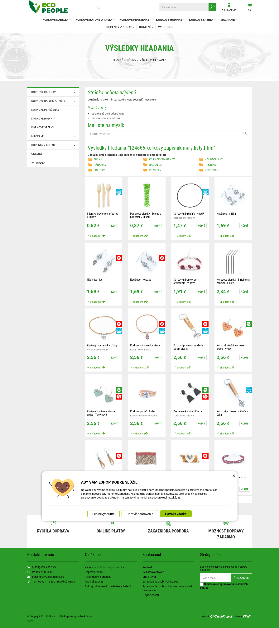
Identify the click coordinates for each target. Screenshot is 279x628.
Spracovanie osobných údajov (160, 581)
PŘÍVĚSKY (155, 170)
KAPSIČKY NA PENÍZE (162, 159)
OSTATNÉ (146, 27)
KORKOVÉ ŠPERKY (202, 19)
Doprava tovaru (94, 572)
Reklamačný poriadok (98, 577)
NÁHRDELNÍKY (214, 159)
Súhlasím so (224, 586)
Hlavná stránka (124, 60)
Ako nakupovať (94, 581)
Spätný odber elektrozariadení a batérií (108, 586)
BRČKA (98, 159)
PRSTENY (210, 164)
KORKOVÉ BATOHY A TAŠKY (95, 19)
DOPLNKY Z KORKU (120, 27)
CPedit (247, 616)
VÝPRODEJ (165, 27)
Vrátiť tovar (149, 577)
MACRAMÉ (228, 19)
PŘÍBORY (99, 170)
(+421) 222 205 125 (44, 567)
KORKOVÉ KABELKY (56, 19)
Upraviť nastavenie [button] (140, 514)
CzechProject (222, 616)
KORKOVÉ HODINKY (170, 19)
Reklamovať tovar (153, 572)
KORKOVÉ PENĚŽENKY (135, 19)
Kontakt (147, 567)
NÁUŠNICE (155, 164)
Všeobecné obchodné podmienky (104, 567)
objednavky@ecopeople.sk (48, 577)
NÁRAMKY (100, 164)
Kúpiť (115, 225)
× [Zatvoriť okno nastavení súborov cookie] (233, 475)
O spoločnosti (150, 595)
